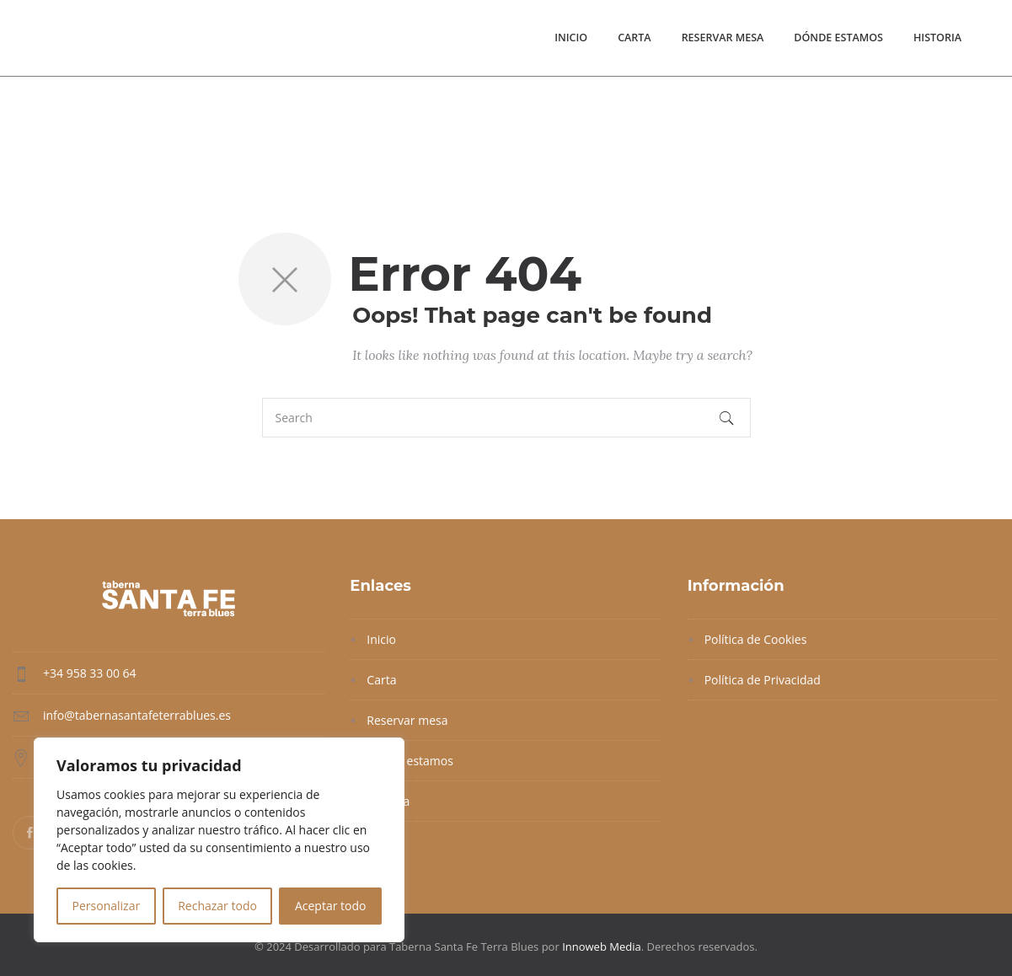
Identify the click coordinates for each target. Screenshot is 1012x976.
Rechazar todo (217, 906)
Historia (937, 37)
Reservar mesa (723, 37)
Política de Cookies (755, 639)
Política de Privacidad (762, 680)
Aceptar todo (331, 906)
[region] (219, 839)
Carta (634, 37)
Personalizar (106, 906)
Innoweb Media (601, 946)
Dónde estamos (838, 37)
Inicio (570, 37)
